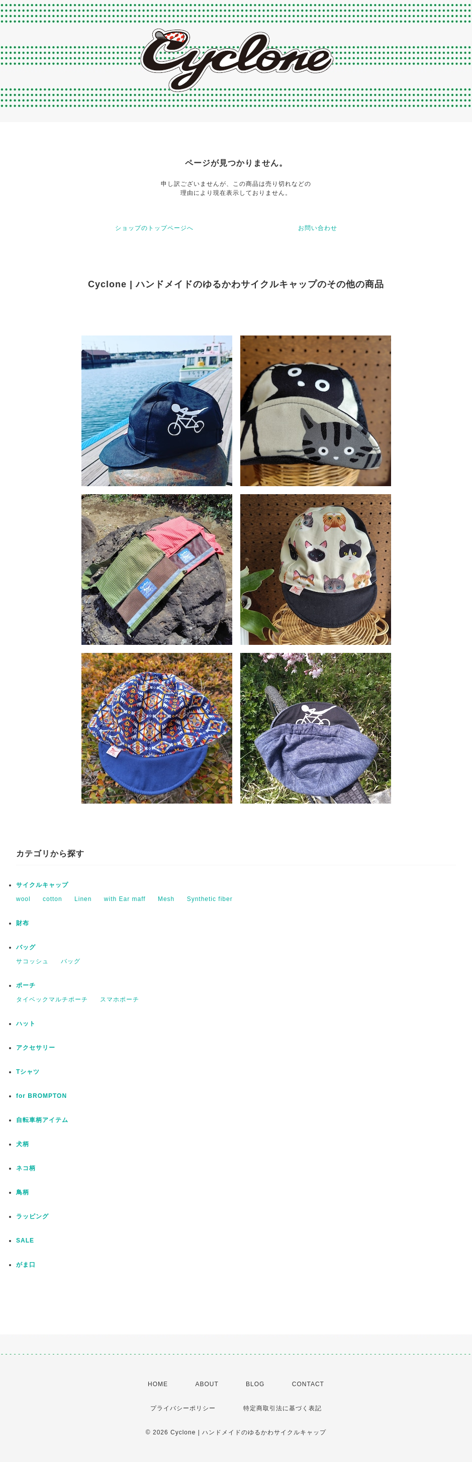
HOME (158, 1384)
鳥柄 (22, 1192)
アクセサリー (35, 1047)
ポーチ (26, 985)
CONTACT (308, 1384)
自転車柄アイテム (42, 1119)
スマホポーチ (119, 999)
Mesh (166, 899)
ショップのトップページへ (154, 228)
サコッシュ (32, 961)
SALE (25, 1240)
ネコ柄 (26, 1168)
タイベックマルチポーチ (52, 999)
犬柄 (22, 1144)
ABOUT (206, 1384)
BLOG (255, 1384)
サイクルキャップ (42, 884)
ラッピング (32, 1216)
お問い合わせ (317, 228)
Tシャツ (28, 1071)
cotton (52, 899)
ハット (26, 1023)
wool (23, 899)
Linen (82, 899)
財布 (22, 923)
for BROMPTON (41, 1095)
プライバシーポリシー (183, 1408)
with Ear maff (125, 899)
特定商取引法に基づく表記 (282, 1408)
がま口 (26, 1264)
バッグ (26, 947)
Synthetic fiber (210, 899)
